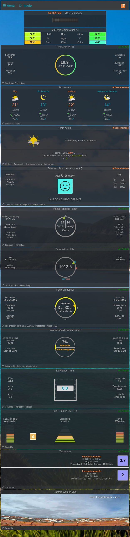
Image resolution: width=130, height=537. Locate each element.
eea (71, 175)
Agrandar (7, 528)
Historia (6, 164)
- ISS (55, 326)
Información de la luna (13, 326)
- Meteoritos (39, 326)
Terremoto (7, 488)
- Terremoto (30, 164)
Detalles (6, 124)
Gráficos (7, 83)
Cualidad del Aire (11, 204)
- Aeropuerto (18, 164)
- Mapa (41, 204)
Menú (9, 5)
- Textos (16, 124)
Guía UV (7, 447)
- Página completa (29, 204)
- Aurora (30, 326)
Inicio (24, 5)
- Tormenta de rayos (45, 164)
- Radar (28, 407)
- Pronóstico (18, 83)
